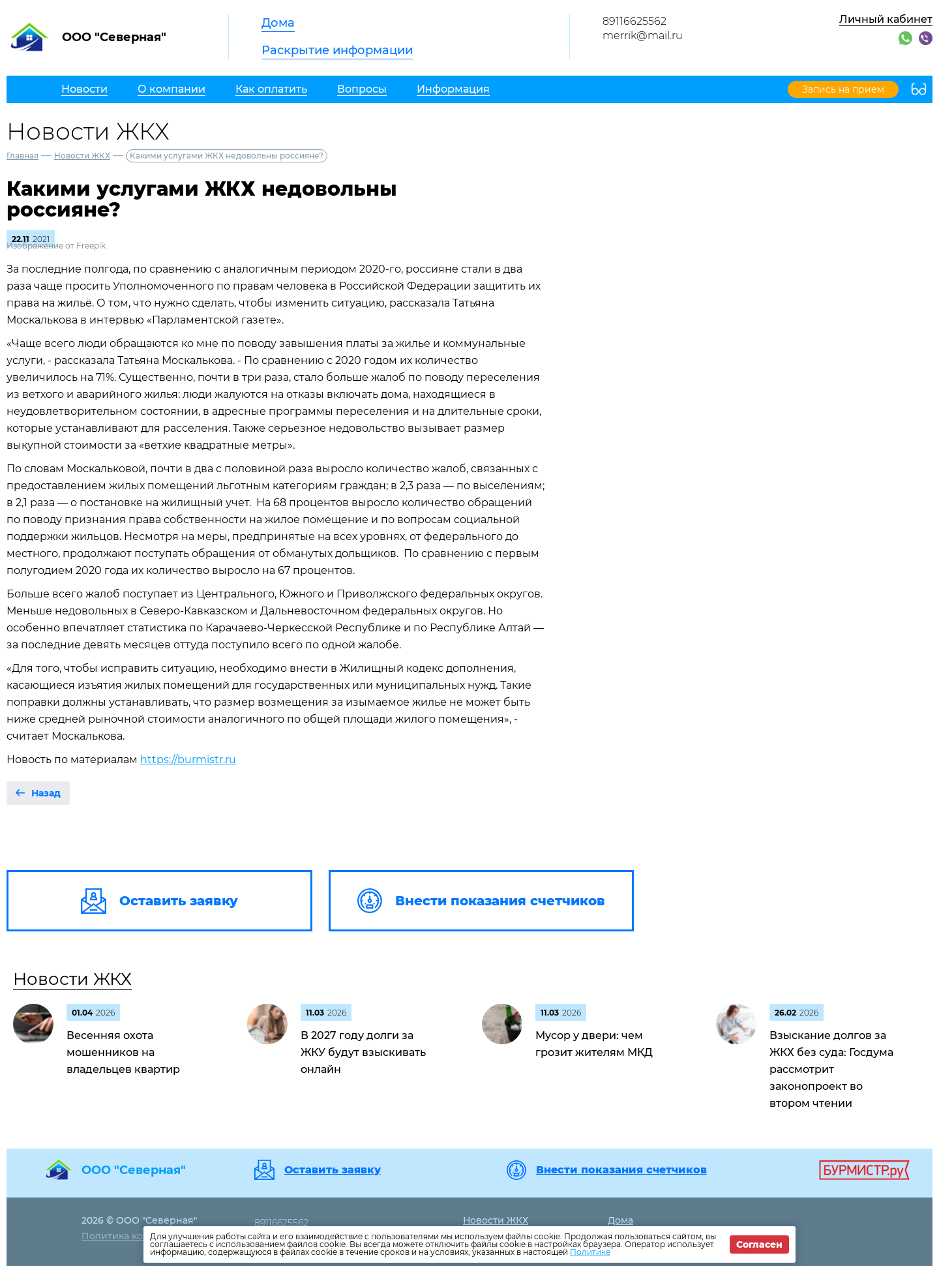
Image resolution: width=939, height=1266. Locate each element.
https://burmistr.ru (188, 759)
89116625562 (634, 21)
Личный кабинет (885, 19)
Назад (46, 793)
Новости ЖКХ (82, 155)
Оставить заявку (332, 1170)
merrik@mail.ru (643, 35)
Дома (278, 23)
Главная (22, 155)
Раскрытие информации (337, 50)
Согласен (759, 1244)
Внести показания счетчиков (621, 1170)
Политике (590, 1252)
